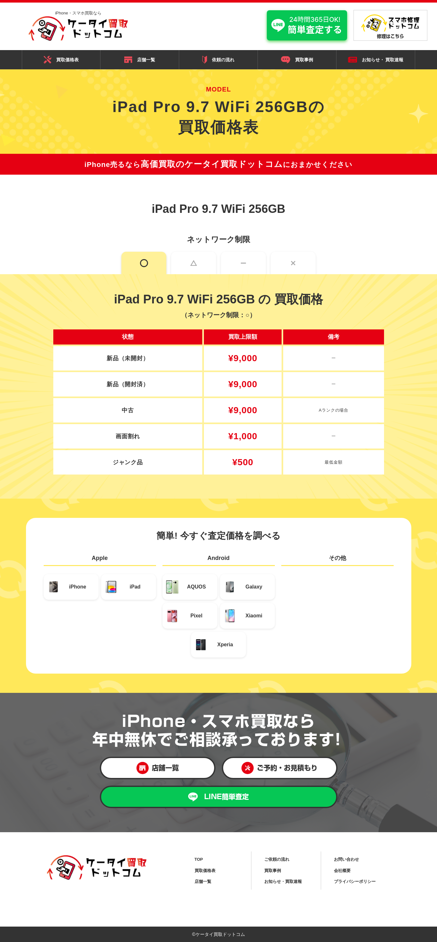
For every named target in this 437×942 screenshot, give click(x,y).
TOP (199, 859)
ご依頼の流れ (276, 859)
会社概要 (342, 870)
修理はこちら (390, 26)
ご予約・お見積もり (279, 768)
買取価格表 (61, 60)
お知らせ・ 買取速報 (376, 60)
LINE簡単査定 (218, 797)
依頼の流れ (218, 59)
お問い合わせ (346, 859)
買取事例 (297, 59)
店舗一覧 (139, 60)
